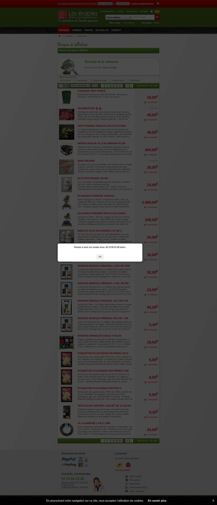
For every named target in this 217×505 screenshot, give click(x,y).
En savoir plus (157, 500)
